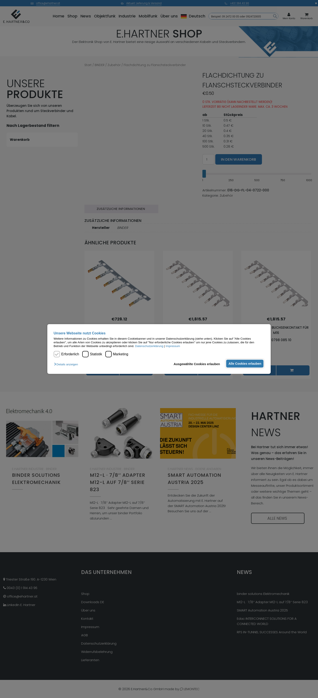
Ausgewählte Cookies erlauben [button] (196, 364)
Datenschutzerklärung (149, 346)
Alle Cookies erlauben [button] (244, 363)
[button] (67, 364)
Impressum (173, 346)
